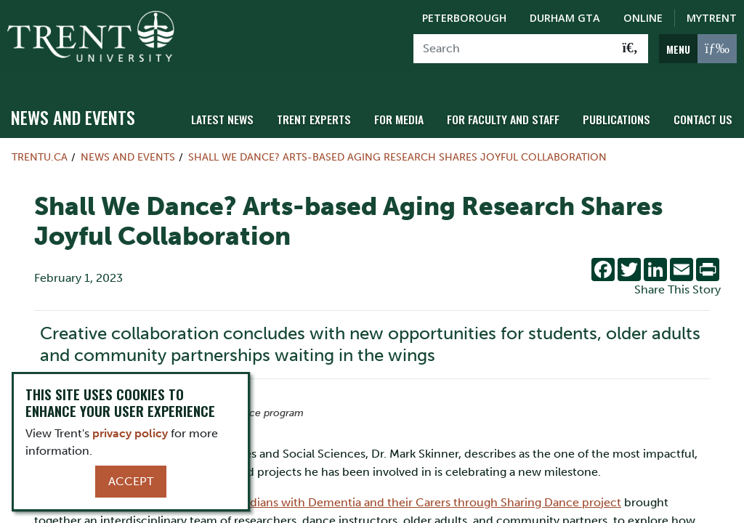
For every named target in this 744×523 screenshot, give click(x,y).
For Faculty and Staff (512, 110)
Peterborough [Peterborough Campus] (464, 18)
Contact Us (704, 110)
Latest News (242, 110)
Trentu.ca (40, 149)
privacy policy (130, 433)
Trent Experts (330, 110)
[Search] (513, 48)
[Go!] (630, 48)
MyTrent (712, 18)
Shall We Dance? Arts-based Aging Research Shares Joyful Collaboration (397, 149)
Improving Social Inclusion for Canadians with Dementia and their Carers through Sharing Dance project (339, 494)
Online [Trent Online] (643, 18)
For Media (411, 110)
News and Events (73, 110)
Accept (130, 481)
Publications (621, 110)
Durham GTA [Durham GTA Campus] (565, 18)
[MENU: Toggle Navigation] (698, 48)
